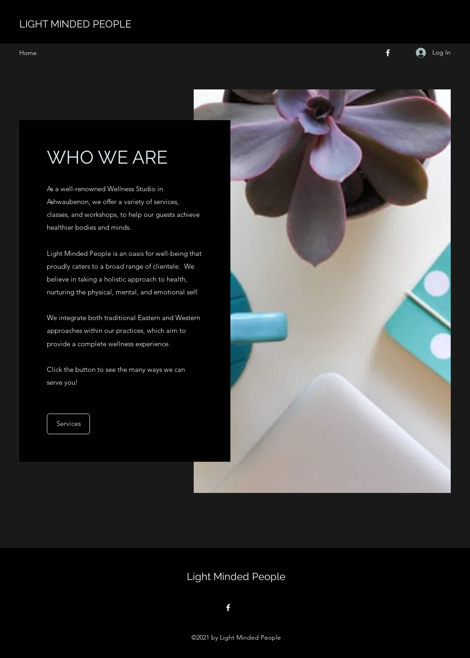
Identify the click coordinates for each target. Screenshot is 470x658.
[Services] (68, 424)
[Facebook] (387, 52)
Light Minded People (236, 576)
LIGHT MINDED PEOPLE (75, 24)
